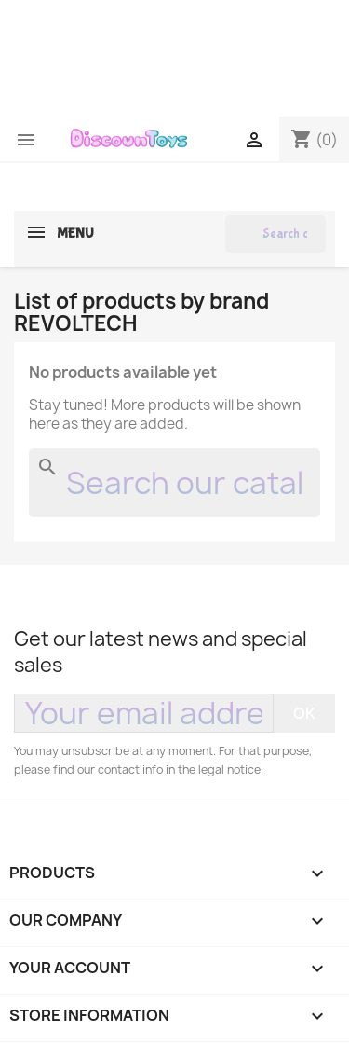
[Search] (275, 234)
